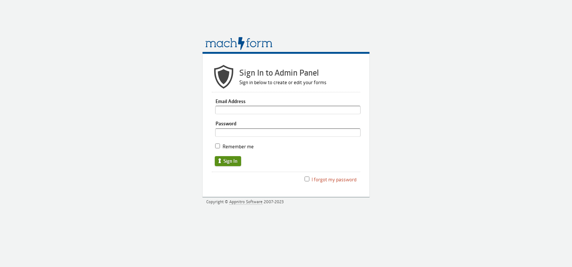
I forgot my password (334, 179)
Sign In (227, 161)
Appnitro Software (246, 201)
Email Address (231, 101)
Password (226, 123)
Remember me (238, 146)
